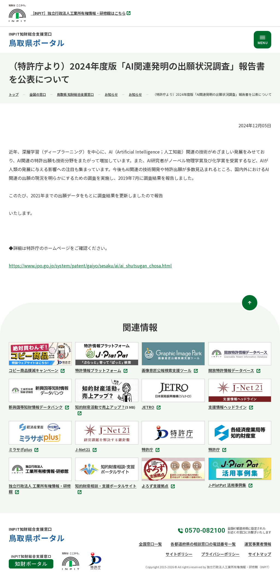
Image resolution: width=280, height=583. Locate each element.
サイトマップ (259, 554)
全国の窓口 (38, 94)
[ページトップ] (249, 302)
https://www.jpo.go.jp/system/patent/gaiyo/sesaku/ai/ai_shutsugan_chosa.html (90, 265)
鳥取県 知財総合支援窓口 (75, 94)
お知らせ (111, 94)
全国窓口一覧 (150, 544)
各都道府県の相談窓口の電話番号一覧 (203, 544)
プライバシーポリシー (220, 554)
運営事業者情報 (257, 544)
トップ (14, 94)
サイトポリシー (179, 554)
